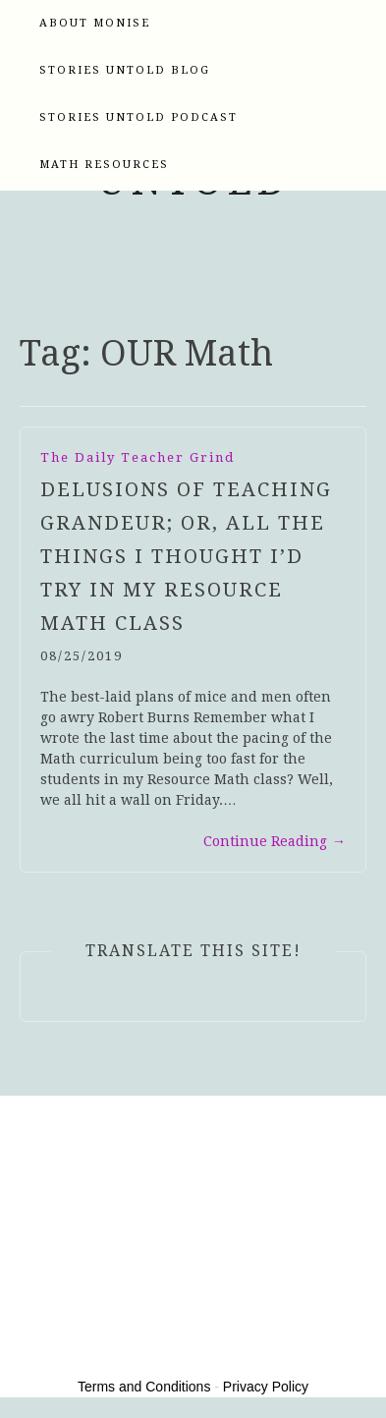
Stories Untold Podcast (138, 117)
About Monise (94, 23)
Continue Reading (274, 841)
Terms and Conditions (144, 1386)
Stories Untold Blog (124, 70)
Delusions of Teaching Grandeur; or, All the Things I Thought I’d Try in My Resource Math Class (186, 556)
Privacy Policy (265, 1386)
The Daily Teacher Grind (137, 457)
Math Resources (104, 164)
